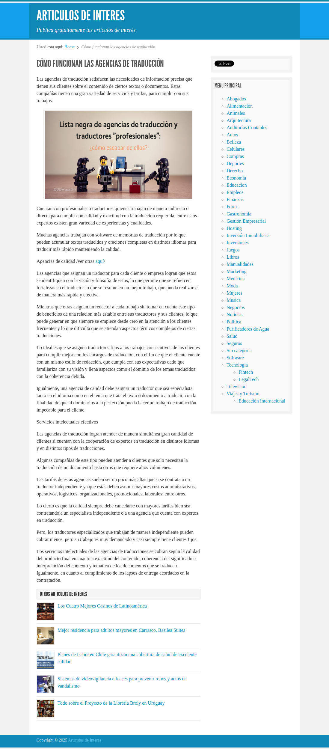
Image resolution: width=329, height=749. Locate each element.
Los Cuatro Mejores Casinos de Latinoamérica (102, 605)
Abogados (236, 98)
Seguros (234, 343)
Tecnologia (237, 364)
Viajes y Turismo (243, 393)
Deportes (235, 163)
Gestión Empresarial (246, 221)
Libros (233, 257)
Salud (232, 336)
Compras (235, 156)
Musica (234, 300)
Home (69, 47)
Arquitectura (239, 120)
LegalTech (249, 379)
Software (235, 357)
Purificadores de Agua (248, 328)
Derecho (235, 170)
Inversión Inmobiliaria (248, 235)
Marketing (237, 271)
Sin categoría (239, 350)
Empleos (235, 192)
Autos (232, 134)
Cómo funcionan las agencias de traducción (100, 63)
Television (236, 386)
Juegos (233, 249)
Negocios (236, 307)
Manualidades (240, 264)
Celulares (236, 149)
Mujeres (234, 293)
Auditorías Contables (247, 127)
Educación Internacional (262, 400)
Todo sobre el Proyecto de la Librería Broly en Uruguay (111, 703)
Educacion (237, 185)
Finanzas (235, 199)
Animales (236, 113)
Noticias (234, 314)
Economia (236, 177)
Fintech (246, 372)
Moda (232, 285)
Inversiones (238, 242)
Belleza (234, 141)
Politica (234, 321)
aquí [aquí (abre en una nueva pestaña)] (99, 261)
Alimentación (240, 105)
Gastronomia (239, 213)
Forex (232, 206)
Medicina (236, 278)
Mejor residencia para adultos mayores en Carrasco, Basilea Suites (121, 630)
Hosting (234, 228)
